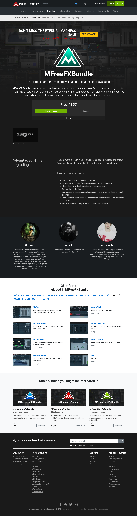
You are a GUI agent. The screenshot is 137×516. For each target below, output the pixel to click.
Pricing (71, 17)
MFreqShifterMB (19, 456)
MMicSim (35, 476)
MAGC (36, 307)
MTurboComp (37, 489)
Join (121, 441)
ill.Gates (30, 245)
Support (79, 17)
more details (42, 425)
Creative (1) (36, 295)
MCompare (36, 471)
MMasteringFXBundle (23, 409)
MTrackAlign (36, 487)
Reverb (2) (26, 299)
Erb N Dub (107, 245)
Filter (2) (94, 295)
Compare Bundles (58, 17)
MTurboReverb (37, 492)
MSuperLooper (18, 464)
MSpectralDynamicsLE (21, 459)
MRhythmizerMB (38, 482)
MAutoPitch (96, 307)
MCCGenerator (40, 323)
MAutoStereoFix (38, 461)
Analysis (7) (25, 295)
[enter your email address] (94, 441)
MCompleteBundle (60, 409)
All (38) (16, 295)
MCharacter (36, 469)
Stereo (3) (36, 299)
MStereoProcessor (20, 461)
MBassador (36, 466)
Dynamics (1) (71, 295)
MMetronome (97, 339)
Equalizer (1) (84, 295)
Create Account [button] (99, 4)
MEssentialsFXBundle (100, 409)
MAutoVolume (37, 464)
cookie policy (93, 509)
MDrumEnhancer (38, 474)
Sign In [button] (86, 4)
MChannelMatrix (98, 323)
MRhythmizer (37, 479)
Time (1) (45, 299)
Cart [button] (120, 4)
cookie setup (104, 509)
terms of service (69, 509)
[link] (60, 505)
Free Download (51, 111)
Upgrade (86, 111)
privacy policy (88, 445)
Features (45, 17)
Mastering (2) (104, 295)
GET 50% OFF (89, 34)
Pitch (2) (17, 299)
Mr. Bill (68, 245)
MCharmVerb (39, 339)
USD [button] (110, 4)
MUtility (94, 355)
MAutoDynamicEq (39, 459)
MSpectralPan (39, 355)
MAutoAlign (36, 456)
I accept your (83, 445)
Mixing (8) (116, 295)
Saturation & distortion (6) (53, 295)
